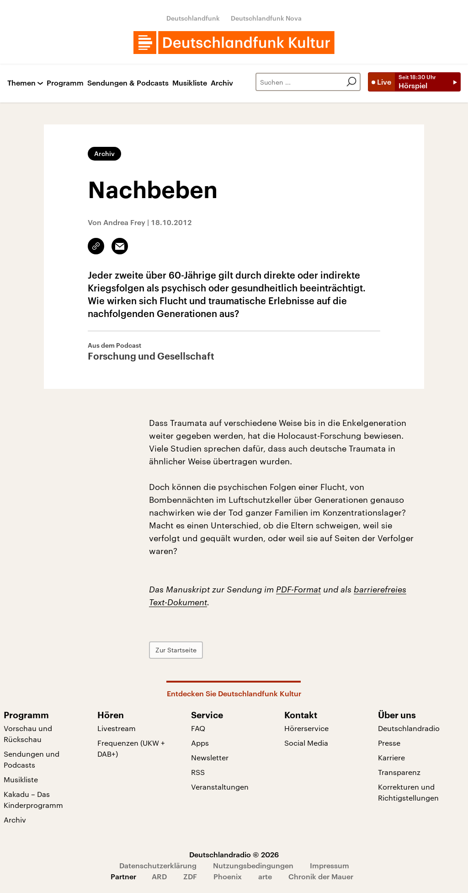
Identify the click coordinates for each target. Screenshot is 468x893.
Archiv (222, 83)
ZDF (190, 876)
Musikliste (189, 83)
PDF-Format (298, 589)
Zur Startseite (176, 650)
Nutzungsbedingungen (253, 865)
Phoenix (227, 876)
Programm (65, 83)
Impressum (329, 865)
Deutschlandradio (409, 728)
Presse (389, 742)
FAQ (198, 728)
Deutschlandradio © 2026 (234, 854)
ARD (159, 876)
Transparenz (399, 772)
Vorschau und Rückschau (28, 733)
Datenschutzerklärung (158, 865)
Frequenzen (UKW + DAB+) (131, 748)
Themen (21, 83)
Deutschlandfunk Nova (266, 18)
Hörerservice (306, 728)
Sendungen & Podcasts (128, 83)
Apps (200, 742)
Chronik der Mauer (320, 876)
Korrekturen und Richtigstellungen (408, 792)
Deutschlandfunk (193, 18)
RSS (198, 772)
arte (265, 876)
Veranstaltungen (220, 786)
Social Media (306, 742)
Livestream (116, 728)
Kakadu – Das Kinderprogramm (33, 799)
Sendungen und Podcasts (31, 759)
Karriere (391, 757)
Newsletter (210, 757)
